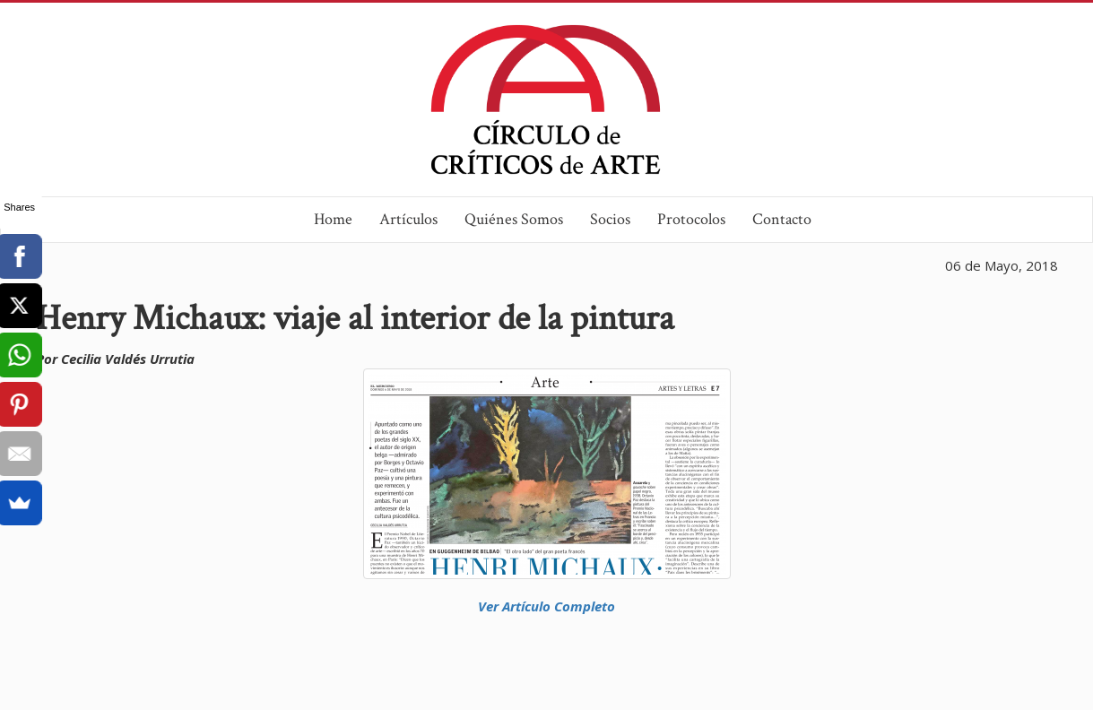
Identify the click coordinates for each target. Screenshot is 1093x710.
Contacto (781, 219)
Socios (610, 219)
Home (333, 219)
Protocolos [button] (691, 219)
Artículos (408, 219)
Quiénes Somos (513, 219)
